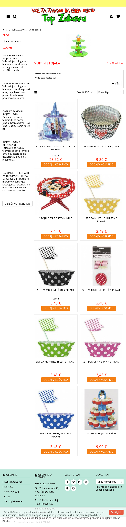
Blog (5, 35)
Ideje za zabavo (12, 41)
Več (116, 83)
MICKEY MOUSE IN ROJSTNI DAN (13, 57)
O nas (7, 496)
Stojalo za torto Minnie (55, 218)
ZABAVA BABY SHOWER (16, 83)
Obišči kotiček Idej (18, 203)
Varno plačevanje (13, 501)
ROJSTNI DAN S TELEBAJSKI (11, 143)
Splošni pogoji (11, 491)
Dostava (8, 486)
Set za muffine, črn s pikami (55, 290)
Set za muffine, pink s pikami (101, 361)
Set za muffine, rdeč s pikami (101, 290)
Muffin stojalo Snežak (101, 433)
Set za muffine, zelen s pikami (55, 361)
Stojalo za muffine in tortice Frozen (56, 148)
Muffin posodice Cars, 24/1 (101, 146)
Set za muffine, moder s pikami (56, 435)
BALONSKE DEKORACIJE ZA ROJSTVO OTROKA (16, 174)
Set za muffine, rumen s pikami (101, 219)
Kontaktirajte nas (13, 481)
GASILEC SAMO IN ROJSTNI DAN (12, 113)
